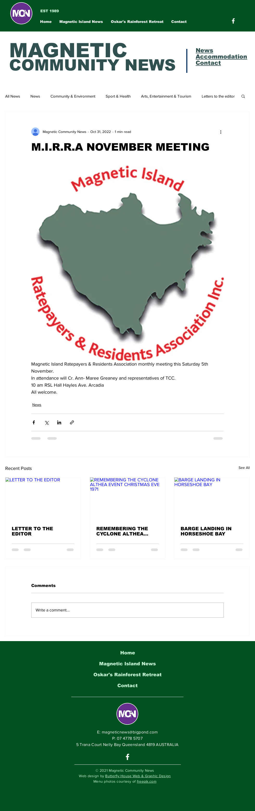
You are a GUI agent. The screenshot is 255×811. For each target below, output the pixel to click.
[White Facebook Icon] (127, 757)
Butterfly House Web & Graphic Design (138, 776)
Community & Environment (72, 96)
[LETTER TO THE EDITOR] (43, 498)
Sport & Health (118, 96)
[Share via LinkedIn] (59, 422)
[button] (243, 96)
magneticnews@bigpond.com (130, 732)
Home (127, 652)
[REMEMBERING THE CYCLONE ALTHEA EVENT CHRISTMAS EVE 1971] (127, 498)
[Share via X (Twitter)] (46, 422)
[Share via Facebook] (33, 422)
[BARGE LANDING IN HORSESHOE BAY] (212, 498)
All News (12, 96)
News (35, 96)
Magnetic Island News (127, 663)
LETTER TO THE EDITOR (32, 531)
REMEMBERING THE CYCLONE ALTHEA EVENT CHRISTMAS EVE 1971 (127, 531)
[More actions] (221, 132)
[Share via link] (71, 422)
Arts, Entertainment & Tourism (166, 96)
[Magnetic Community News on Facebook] (233, 20)
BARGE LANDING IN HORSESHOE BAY (206, 531)
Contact (127, 685)
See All (244, 467)
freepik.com (146, 781)
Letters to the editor (218, 96)
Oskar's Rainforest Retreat (127, 674)
